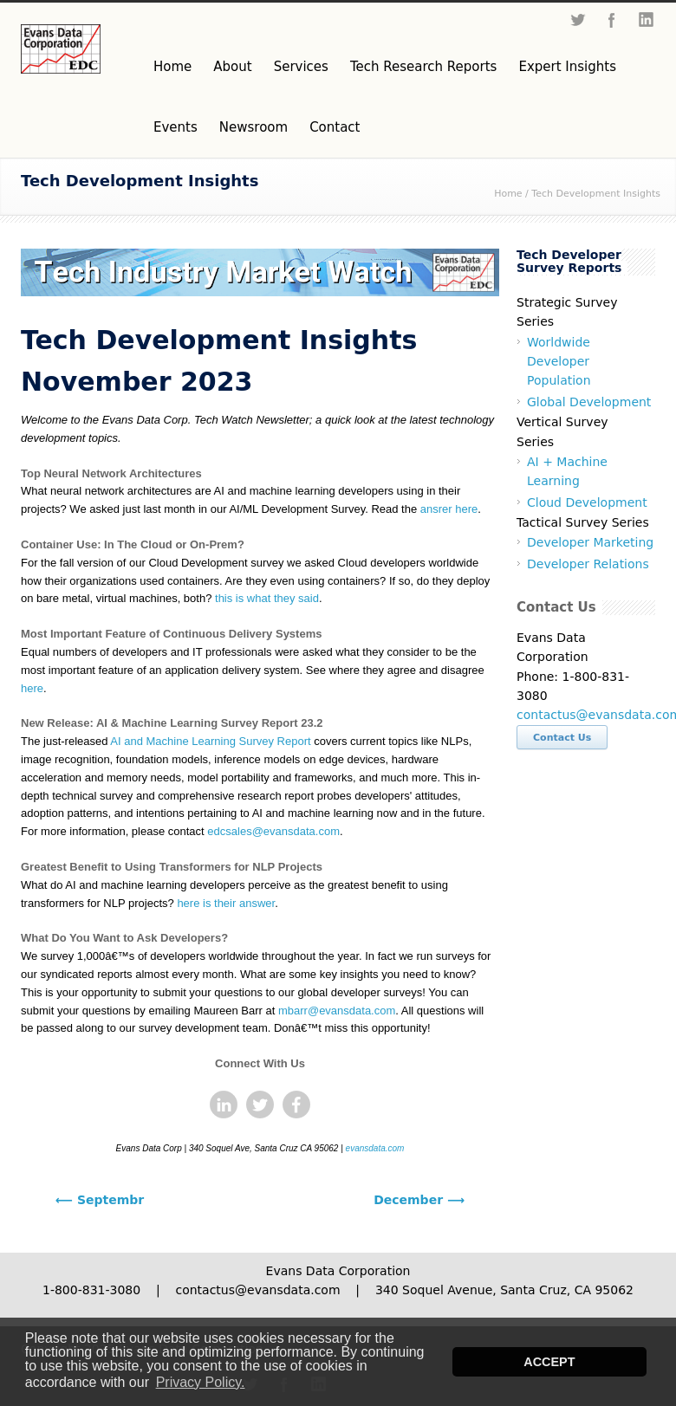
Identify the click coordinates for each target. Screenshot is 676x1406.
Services (301, 67)
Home (172, 67)
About (232, 67)
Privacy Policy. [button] (200, 1382)
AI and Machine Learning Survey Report (210, 741)
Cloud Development (587, 502)
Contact (334, 127)
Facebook (612, 20)
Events (175, 127)
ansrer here (449, 508)
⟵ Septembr (99, 1200)
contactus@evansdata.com (257, 1290)
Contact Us (562, 737)
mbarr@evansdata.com (336, 1010)
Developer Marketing (590, 542)
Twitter (577, 20)
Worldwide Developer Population (559, 361)
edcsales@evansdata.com (273, 831)
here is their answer (226, 903)
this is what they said (267, 598)
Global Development (589, 402)
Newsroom (253, 127)
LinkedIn (646, 20)
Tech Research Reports (423, 67)
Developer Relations (588, 564)
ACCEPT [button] (549, 1362)
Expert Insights (567, 67)
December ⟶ (419, 1200)
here (32, 688)
